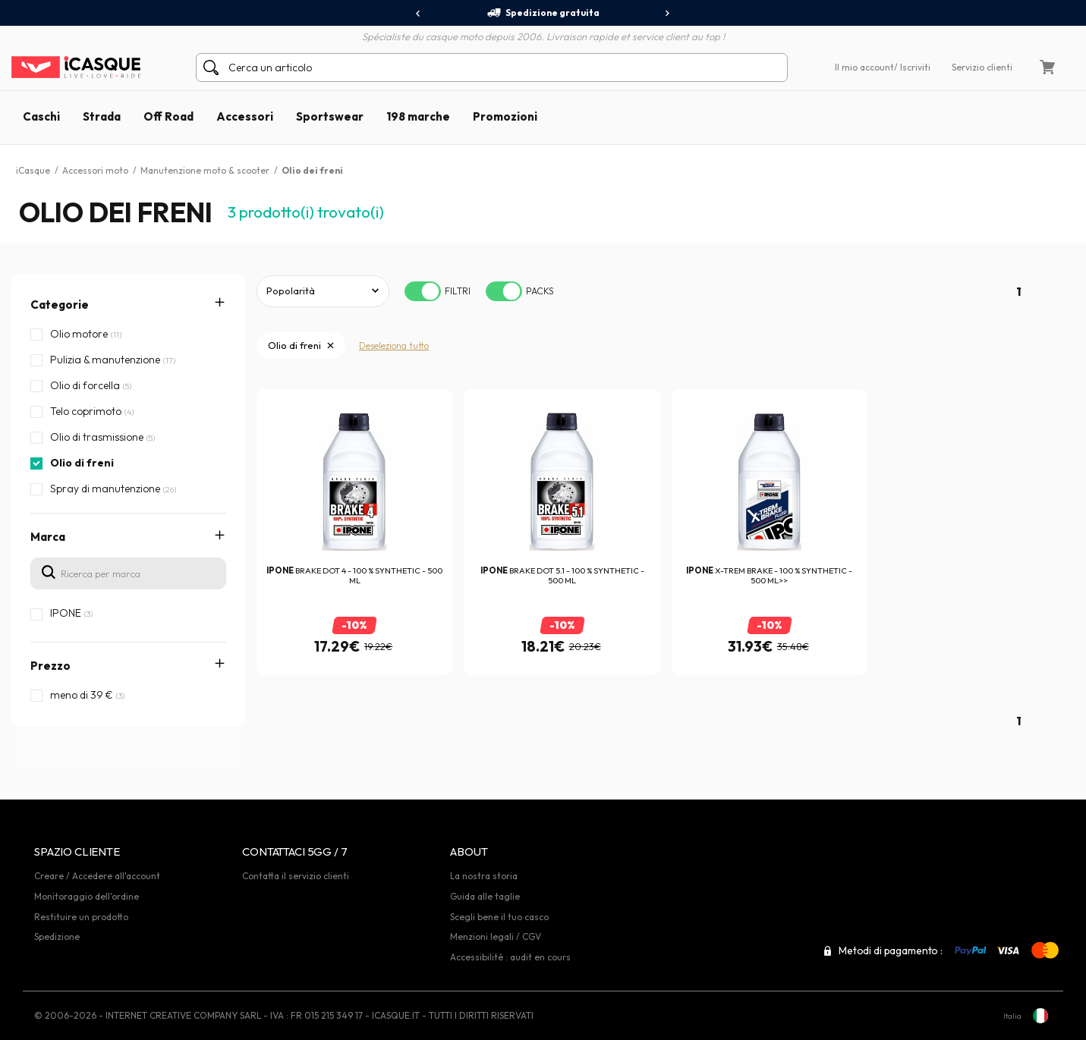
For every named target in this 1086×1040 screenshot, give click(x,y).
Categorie (59, 304)
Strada (102, 116)
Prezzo (50, 665)
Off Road (168, 116)
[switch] (422, 291)
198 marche (418, 116)
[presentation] (418, 13)
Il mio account (864, 67)
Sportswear (330, 116)
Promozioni (505, 116)
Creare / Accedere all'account (97, 875)
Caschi (41, 116)
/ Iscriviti (912, 67)
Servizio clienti (982, 67)
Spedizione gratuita (543, 12)
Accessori (244, 116)
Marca (47, 536)
